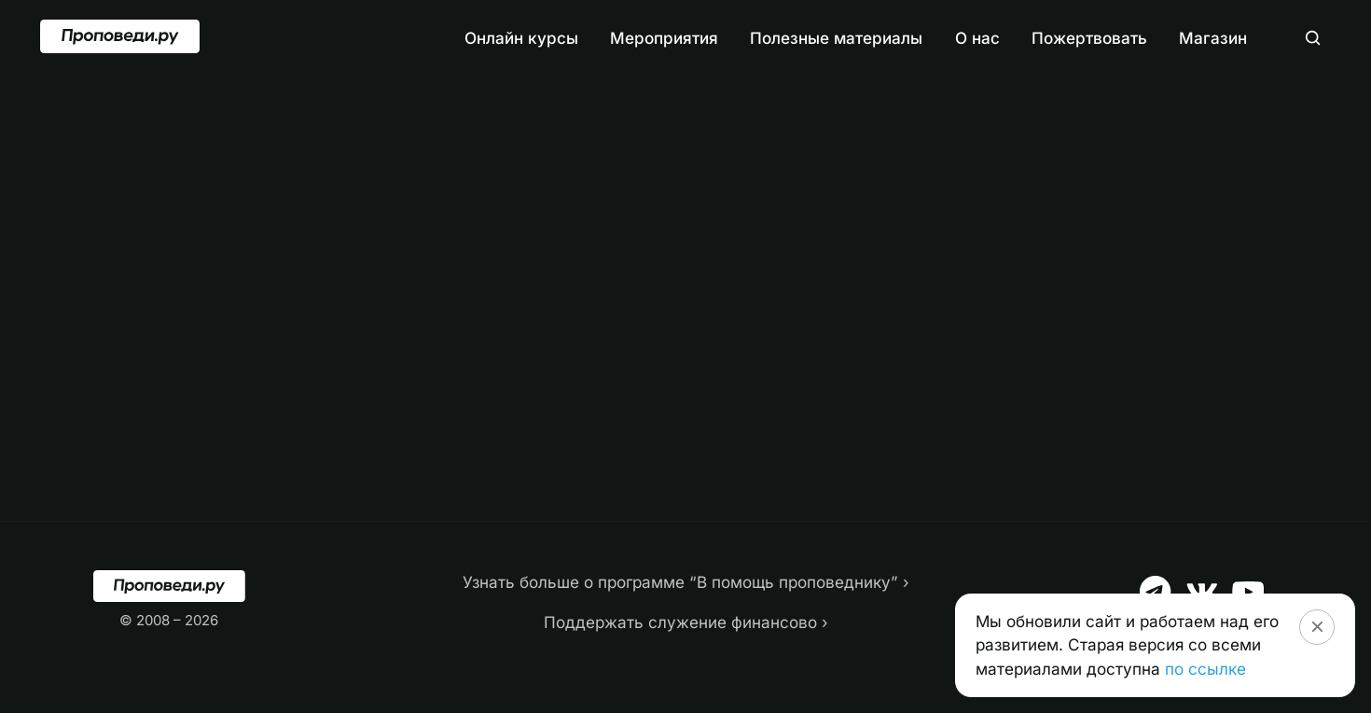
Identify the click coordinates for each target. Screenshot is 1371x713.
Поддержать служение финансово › (686, 622)
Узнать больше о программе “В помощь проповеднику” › (686, 582)
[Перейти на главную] (120, 36)
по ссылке (1205, 668)
